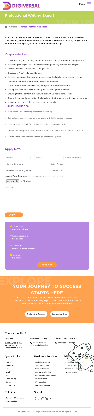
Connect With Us (59, 314)
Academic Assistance (73, 369)
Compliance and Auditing (46, 375)
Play (7, 375)
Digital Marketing (42, 362)
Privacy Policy (11, 401)
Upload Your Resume (34, 176)
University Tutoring (72, 365)
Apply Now (47, 265)
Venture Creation (42, 369)
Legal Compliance (42, 385)
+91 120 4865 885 (39, 343)
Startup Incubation (43, 372)
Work (8, 372)
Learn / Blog (11, 379)
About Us (10, 365)
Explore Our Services (36, 314)
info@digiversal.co (40, 345)
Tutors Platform (71, 372)
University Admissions (74, 362)
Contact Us (10, 385)
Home (8, 362)
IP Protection (40, 382)
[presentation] (23, 204)
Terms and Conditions (15, 398)
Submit (14, 215)
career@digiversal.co (66, 343)
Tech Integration (42, 365)
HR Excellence (41, 379)
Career (8, 382)
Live (7, 369)
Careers (13, 27)
